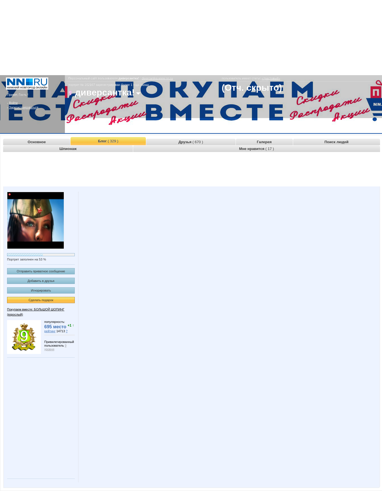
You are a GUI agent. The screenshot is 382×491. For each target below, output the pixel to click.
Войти (13, 103)
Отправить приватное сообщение (41, 271)
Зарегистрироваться (23, 107)
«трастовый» (271, 78)
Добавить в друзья (40, 281)
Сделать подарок (40, 300)
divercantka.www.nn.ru (157, 78)
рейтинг (50, 331)
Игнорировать (41, 290)
